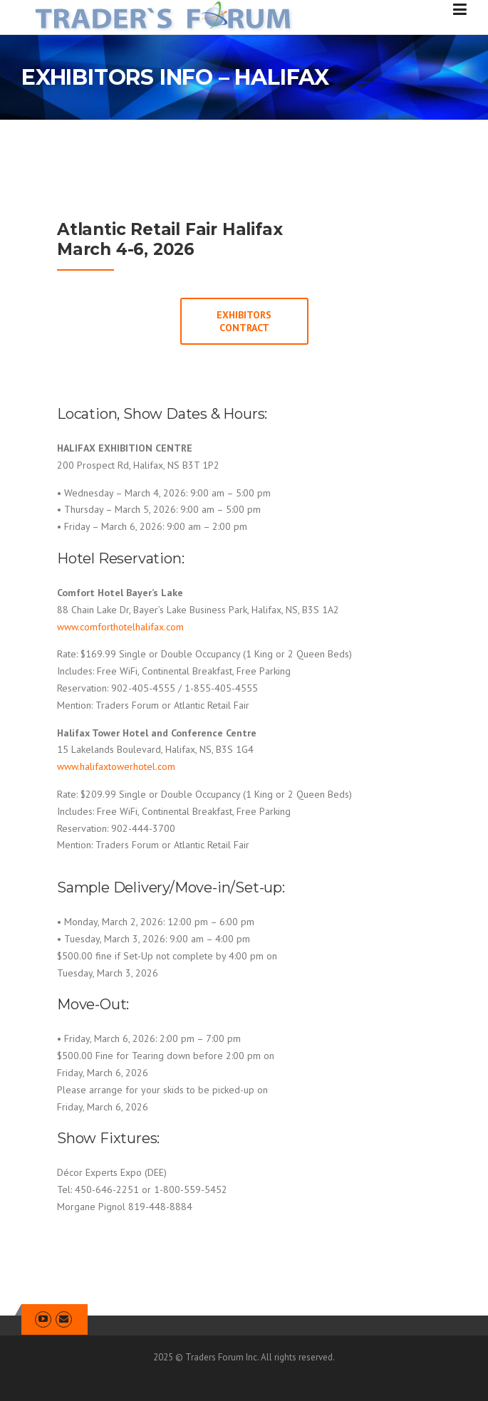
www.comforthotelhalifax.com (120, 626)
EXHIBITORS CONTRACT (244, 321)
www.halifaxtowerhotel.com (116, 766)
